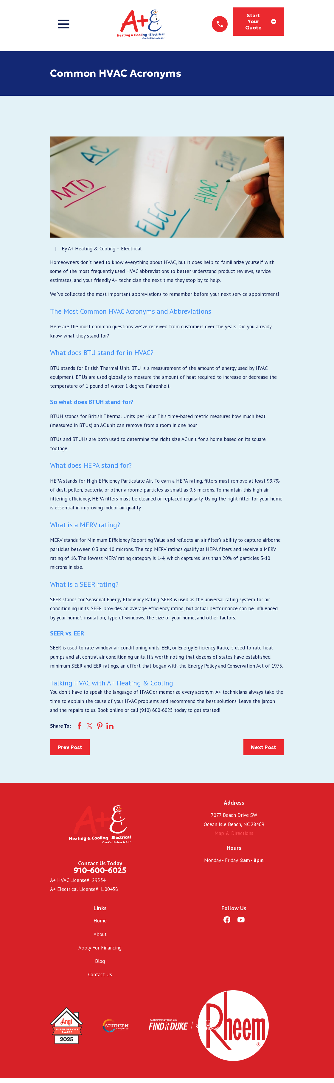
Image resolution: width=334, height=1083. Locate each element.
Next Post (263, 747)
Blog (100, 961)
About (100, 934)
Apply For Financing (100, 947)
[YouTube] (241, 919)
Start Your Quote (260, 21)
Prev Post (70, 747)
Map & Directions (234, 833)
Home (100, 920)
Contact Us (100, 974)
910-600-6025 (100, 870)
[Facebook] (227, 919)
